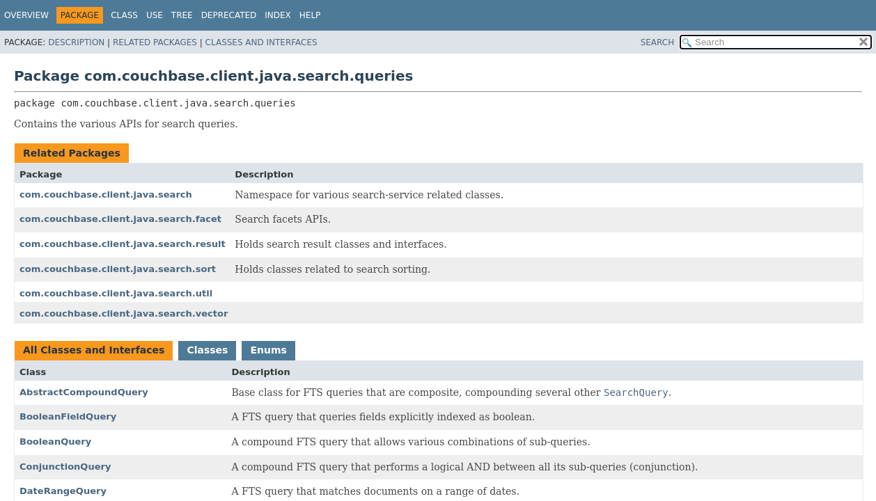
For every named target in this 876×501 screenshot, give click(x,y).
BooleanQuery (55, 441)
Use (154, 15)
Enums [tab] (268, 350)
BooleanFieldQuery (67, 416)
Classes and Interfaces (261, 42)
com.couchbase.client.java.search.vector (123, 313)
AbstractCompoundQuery (83, 392)
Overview (26, 15)
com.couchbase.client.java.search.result (122, 244)
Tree (182, 15)
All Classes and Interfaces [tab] (93, 350)
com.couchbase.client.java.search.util (115, 293)
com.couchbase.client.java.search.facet (120, 219)
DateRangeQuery (63, 491)
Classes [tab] (207, 350)
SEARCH (658, 42)
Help (310, 15)
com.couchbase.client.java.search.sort (117, 269)
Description (76, 42)
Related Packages (155, 42)
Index (278, 15)
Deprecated (229, 15)
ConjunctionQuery (65, 466)
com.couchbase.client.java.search (105, 194)
